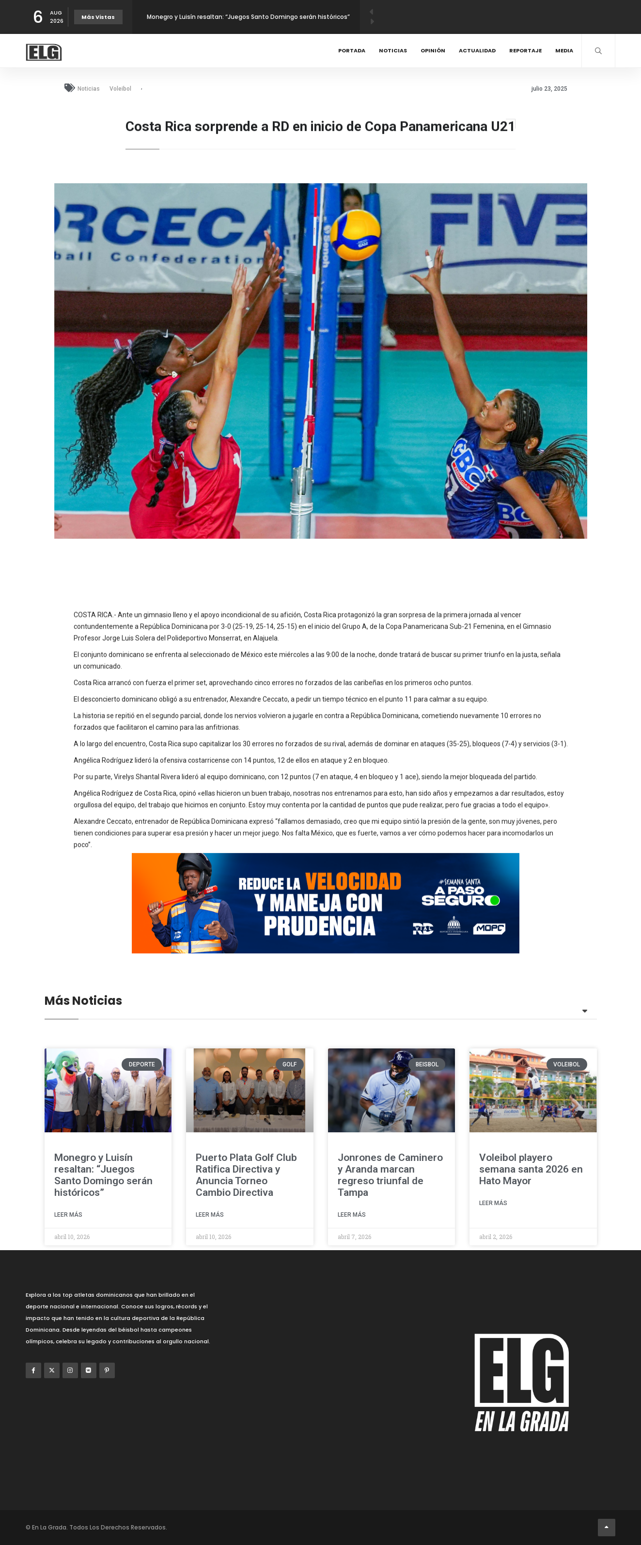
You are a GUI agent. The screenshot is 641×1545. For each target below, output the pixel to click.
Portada (351, 50)
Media (564, 50)
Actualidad (477, 50)
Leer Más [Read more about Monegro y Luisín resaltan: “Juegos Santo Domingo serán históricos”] (68, 1214)
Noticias (393, 50)
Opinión (433, 50)
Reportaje (525, 50)
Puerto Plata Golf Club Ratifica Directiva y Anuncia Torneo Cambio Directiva (246, 1175)
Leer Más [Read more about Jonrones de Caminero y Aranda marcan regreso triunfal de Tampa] (352, 1214)
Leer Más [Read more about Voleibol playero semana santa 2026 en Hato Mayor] (493, 1203)
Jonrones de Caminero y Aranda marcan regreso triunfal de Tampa (390, 1175)
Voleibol (120, 88)
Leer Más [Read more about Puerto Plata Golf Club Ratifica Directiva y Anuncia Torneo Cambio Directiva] (210, 1214)
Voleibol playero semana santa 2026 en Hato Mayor (531, 1169)
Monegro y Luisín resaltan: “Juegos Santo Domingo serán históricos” (248, 17)
